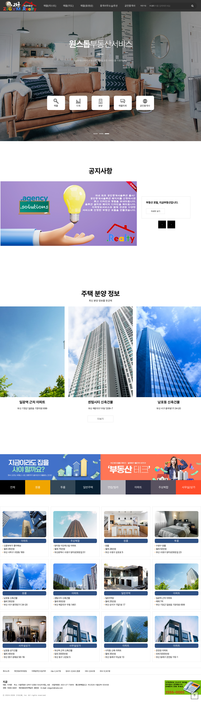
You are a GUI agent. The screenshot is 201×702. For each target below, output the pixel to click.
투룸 (62, 487)
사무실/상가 (188, 487)
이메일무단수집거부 (39, 671)
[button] (95, 133)
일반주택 (88, 487)
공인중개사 (130, 5)
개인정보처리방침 (20, 671)
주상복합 (163, 487)
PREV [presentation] (10, 79)
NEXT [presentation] (191, 79)
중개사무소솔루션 (109, 5)
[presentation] (162, 224)
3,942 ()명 (75, 671)
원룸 (37, 487)
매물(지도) (68, 5)
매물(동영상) (87, 5)
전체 (12, 487)
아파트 (138, 487)
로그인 (151, 6)
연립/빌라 (113, 487)
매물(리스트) (50, 5)
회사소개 (6, 671)
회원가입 (143, 6)
